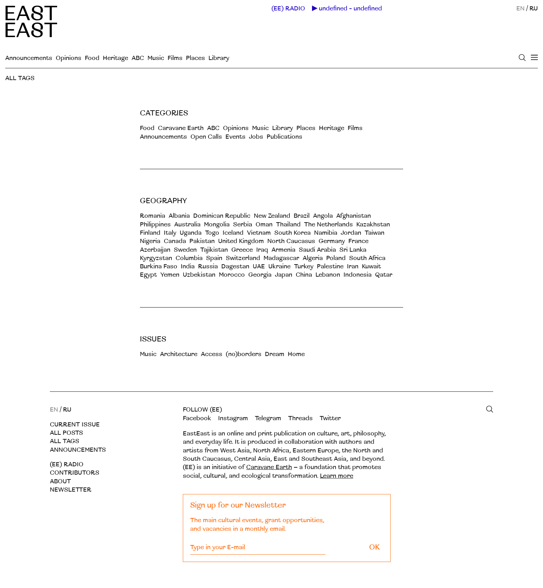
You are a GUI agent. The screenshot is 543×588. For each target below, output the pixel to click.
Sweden (185, 249)
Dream (274, 354)
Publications (284, 136)
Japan (283, 274)
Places (195, 58)
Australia (187, 224)
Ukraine (279, 266)
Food (92, 58)
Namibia (325, 232)
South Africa (367, 258)
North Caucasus (291, 241)
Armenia (283, 249)
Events (235, 136)
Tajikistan (214, 249)
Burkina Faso (158, 266)
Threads (300, 418)
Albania (179, 215)
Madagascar (281, 258)
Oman (264, 224)
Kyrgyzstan (156, 258)
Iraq (262, 249)
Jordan (351, 232)
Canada (175, 241)
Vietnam (259, 232)
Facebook (197, 418)
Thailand (288, 224)
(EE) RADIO (288, 8)
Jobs (256, 136)
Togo (212, 232)
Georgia (260, 274)
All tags (64, 441)
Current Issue (75, 424)
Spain (214, 258)
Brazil (302, 215)
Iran (352, 266)
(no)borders (243, 354)
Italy (170, 232)
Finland (150, 232)
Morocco (232, 274)
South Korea (292, 232)
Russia (208, 266)
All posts (66, 432)
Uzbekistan (199, 274)
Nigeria (150, 241)
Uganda (191, 232)
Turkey (303, 266)
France (358, 241)
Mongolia (217, 224)
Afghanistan (353, 215)
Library (218, 58)
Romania (152, 215)
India (188, 266)
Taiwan (374, 232)
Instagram (233, 418)
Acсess (211, 354)
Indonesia (358, 274)
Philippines (155, 224)
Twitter (330, 418)
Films (175, 58)
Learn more (336, 475)
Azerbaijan (155, 249)
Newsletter (70, 489)
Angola (323, 215)
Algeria (313, 258)
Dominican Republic (221, 215)
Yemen (169, 274)
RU (533, 8)
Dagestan (235, 266)
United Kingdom (241, 241)
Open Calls (206, 136)
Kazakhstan (373, 224)
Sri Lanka (352, 249)
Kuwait (371, 266)
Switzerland (243, 258)
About (60, 481)
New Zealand (272, 215)
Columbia (189, 258)
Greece (242, 249)
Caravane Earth (181, 128)
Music (156, 58)
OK (374, 547)
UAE (259, 266)
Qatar (383, 274)
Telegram (268, 418)
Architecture (178, 354)
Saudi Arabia (317, 249)
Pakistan (202, 241)
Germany (332, 241)
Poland (336, 258)
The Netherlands (328, 224)
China (304, 274)
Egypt (148, 274)
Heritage (115, 58)
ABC (138, 58)
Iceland (233, 232)
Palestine (330, 266)
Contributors (74, 472)
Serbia (242, 224)
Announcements (28, 58)
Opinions (68, 58)
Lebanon (327, 274)
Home (296, 354)
